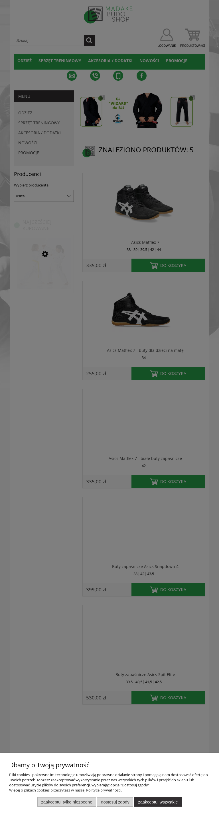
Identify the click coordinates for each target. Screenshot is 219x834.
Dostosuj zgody (115, 801)
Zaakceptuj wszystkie (158, 801)
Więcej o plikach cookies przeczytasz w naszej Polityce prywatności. (65, 790)
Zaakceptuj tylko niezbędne (66, 801)
